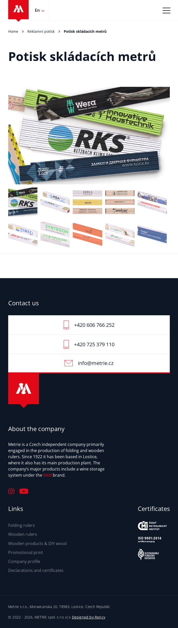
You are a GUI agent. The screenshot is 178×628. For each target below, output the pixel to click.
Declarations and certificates (36, 570)
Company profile (24, 561)
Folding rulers (21, 525)
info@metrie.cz (95, 363)
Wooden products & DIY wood (37, 543)
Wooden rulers (22, 534)
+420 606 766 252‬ (94, 324)
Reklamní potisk (41, 31)
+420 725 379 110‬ (94, 344)
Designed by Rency (88, 617)
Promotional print (25, 552)
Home (13, 31)
